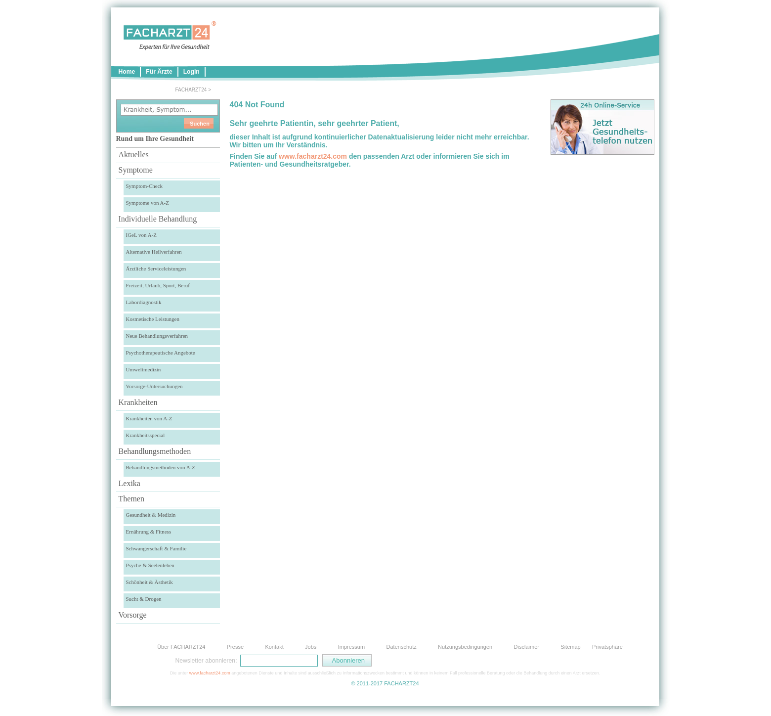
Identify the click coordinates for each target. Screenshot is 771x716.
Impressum (351, 647)
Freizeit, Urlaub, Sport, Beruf (158, 285)
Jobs (310, 647)
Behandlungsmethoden (155, 451)
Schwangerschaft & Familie (156, 548)
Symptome (136, 170)
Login (191, 71)
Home (127, 71)
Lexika (129, 483)
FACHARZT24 (191, 89)
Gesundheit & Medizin (151, 515)
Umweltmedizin (143, 369)
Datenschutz (401, 647)
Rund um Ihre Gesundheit (155, 138)
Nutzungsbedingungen (465, 647)
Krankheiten (138, 402)
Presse (235, 647)
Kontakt (274, 647)
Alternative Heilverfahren (154, 252)
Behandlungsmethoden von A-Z (161, 467)
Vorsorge (133, 615)
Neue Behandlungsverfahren (157, 336)
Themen (131, 498)
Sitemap (570, 647)
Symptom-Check (144, 186)
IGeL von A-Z (141, 235)
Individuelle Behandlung (158, 219)
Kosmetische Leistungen (152, 319)
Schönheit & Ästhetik (149, 582)
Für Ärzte (159, 71)
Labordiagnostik (144, 302)
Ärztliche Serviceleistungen (156, 268)
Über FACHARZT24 (181, 647)
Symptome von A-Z (147, 203)
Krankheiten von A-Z (149, 418)
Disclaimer (526, 647)
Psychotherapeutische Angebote (160, 353)
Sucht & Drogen (144, 599)
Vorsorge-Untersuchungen (154, 386)
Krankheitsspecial (145, 435)
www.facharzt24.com (313, 156)
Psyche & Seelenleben (150, 565)
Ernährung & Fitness (148, 532)
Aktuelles (134, 154)
